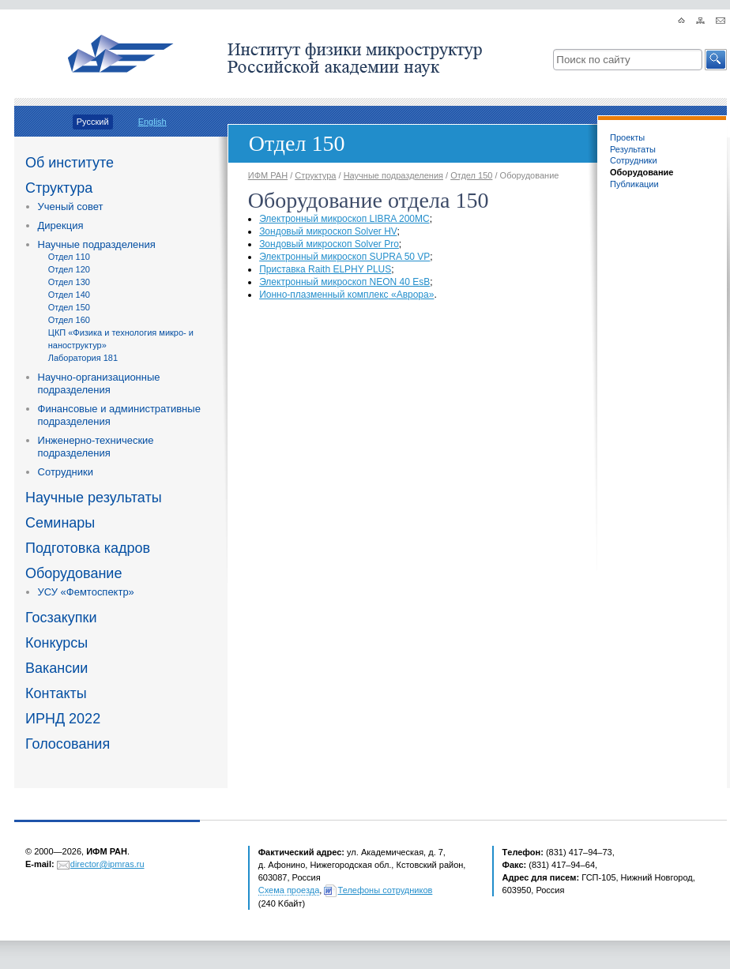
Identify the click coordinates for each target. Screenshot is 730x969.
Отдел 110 (69, 256)
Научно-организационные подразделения (99, 383)
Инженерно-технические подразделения (96, 446)
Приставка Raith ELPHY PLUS (325, 269)
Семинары (60, 523)
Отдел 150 (69, 307)
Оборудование (73, 573)
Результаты (633, 149)
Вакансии (56, 668)
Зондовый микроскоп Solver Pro (329, 244)
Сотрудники (65, 472)
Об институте (69, 163)
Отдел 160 (69, 320)
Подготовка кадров (87, 548)
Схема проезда (289, 890)
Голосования (67, 744)
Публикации (634, 184)
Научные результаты (93, 497)
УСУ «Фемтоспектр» (86, 592)
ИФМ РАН (268, 175)
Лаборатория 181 (83, 357)
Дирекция (61, 225)
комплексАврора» (346, 294)
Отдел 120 (69, 269)
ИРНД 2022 (62, 719)
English (152, 121)
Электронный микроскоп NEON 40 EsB (344, 281)
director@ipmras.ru (107, 864)
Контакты (56, 693)
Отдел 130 (69, 282)
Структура (58, 188)
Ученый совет (70, 206)
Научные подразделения (97, 244)
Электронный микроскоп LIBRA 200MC (344, 218)
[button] (716, 59)
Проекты (627, 137)
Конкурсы (56, 643)
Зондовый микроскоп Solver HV (328, 231)
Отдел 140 (69, 294)
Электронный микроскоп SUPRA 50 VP (344, 256)
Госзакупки (61, 617)
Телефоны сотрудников (385, 890)
